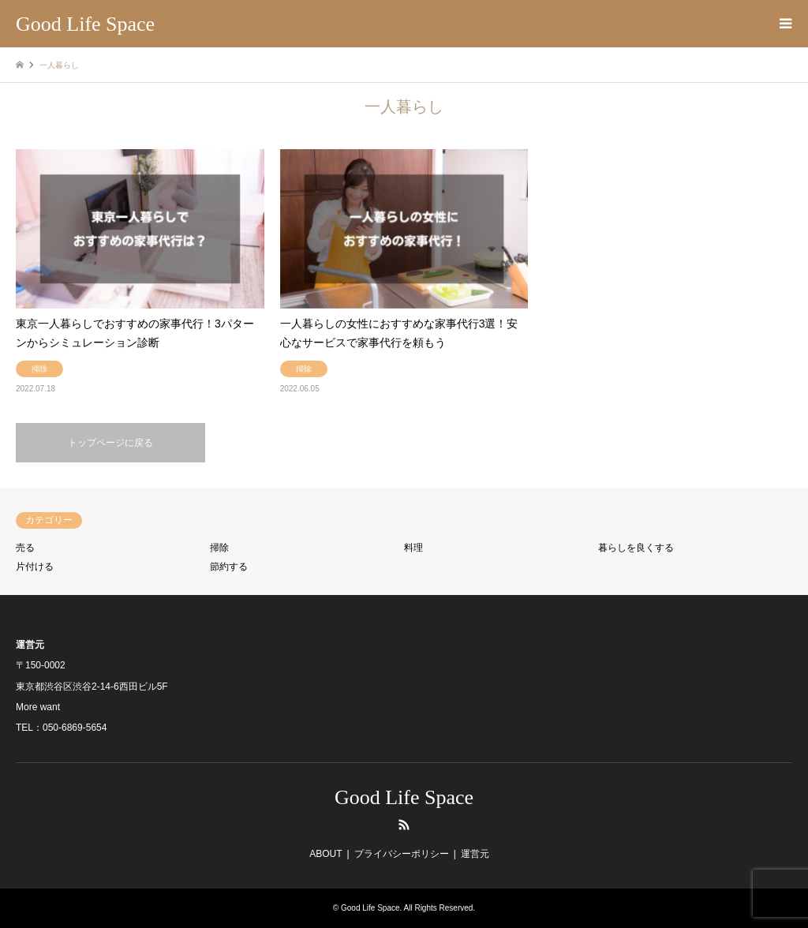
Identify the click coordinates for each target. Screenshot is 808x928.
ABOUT (325, 853)
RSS (404, 824)
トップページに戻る (110, 442)
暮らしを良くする (636, 547)
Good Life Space (404, 797)
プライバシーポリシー (401, 853)
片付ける (35, 566)
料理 (413, 547)
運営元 (475, 853)
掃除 (219, 547)
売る (25, 547)
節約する (229, 566)
